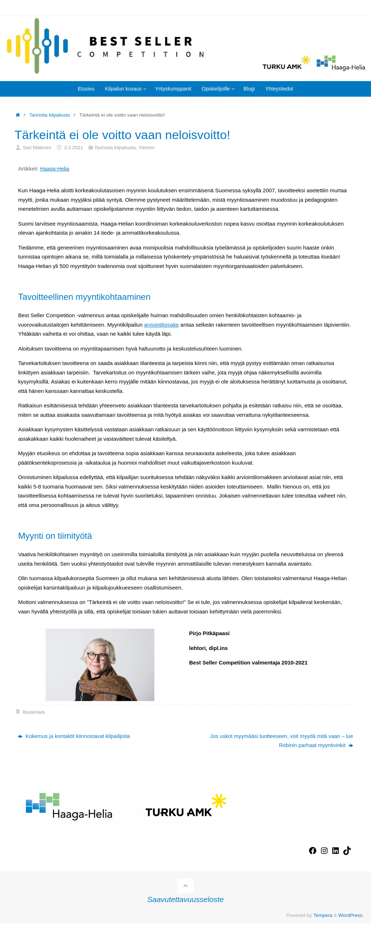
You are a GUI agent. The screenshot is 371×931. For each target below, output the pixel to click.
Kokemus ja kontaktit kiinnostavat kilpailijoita (75, 736)
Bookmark (34, 712)
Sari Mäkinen (37, 147)
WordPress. (351, 915)
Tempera (323, 915)
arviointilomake (162, 325)
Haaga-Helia (55, 168)
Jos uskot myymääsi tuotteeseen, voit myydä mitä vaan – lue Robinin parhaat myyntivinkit (280, 741)
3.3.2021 (73, 147)
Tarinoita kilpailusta (50, 115)
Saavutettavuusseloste (185, 900)
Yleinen (146, 147)
